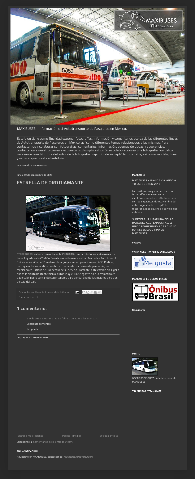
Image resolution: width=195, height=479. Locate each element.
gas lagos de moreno (40, 318)
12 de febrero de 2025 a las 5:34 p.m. (76, 318)
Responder (33, 329)
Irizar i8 (34, 297)
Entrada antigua (109, 435)
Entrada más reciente (30, 435)
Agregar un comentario (33, 337)
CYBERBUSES (25, 254)
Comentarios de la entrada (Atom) (53, 441)
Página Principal (71, 435)
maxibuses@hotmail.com (161, 198)
